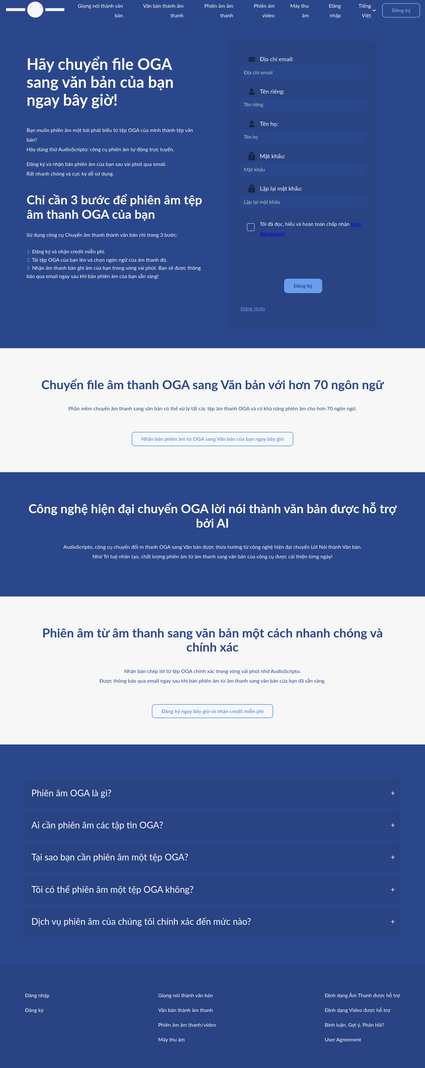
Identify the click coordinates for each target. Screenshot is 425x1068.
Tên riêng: (272, 91)
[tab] (212, 792)
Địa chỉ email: (276, 58)
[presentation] (287, 258)
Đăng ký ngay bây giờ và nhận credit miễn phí (212, 711)
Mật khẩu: (272, 156)
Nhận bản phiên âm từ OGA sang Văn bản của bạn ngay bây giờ (212, 439)
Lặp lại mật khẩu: (281, 188)
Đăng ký (401, 10)
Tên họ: (269, 123)
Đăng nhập (253, 308)
